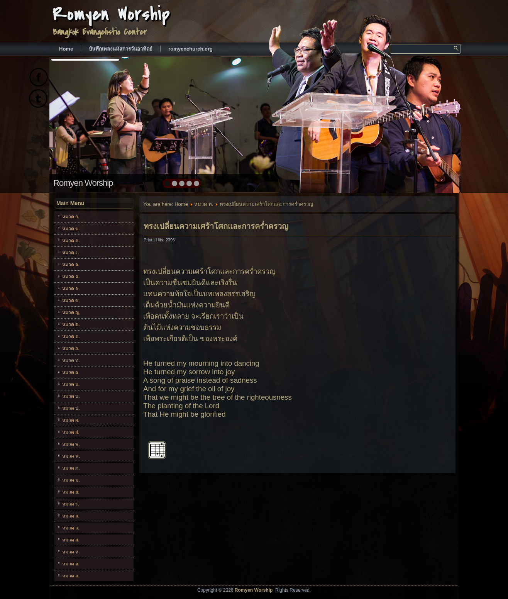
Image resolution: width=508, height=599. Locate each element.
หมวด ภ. (71, 468)
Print (149, 240)
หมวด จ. (71, 264)
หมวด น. (71, 384)
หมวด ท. (71, 360)
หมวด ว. (71, 528)
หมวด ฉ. (71, 276)
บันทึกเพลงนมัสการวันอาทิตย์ (120, 49)
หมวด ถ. (71, 348)
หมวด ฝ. (71, 432)
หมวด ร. (70, 504)
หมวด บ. (71, 396)
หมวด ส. (71, 540)
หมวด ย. (71, 492)
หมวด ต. (71, 336)
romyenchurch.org (190, 49)
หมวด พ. (71, 444)
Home (66, 49)
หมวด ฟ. (71, 456)
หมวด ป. (71, 408)
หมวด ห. (71, 552)
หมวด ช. (71, 288)
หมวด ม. (71, 480)
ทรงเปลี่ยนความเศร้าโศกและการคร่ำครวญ (216, 226)
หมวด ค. (71, 240)
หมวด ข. (71, 228)
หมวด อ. (71, 564)
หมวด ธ (70, 372)
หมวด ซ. (71, 300)
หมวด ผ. (71, 420)
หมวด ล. (71, 516)
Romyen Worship (111, 14)
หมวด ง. (70, 252)
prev (72, 123)
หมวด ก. (71, 216)
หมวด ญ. (71, 312)
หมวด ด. (71, 324)
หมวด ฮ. (71, 576)
